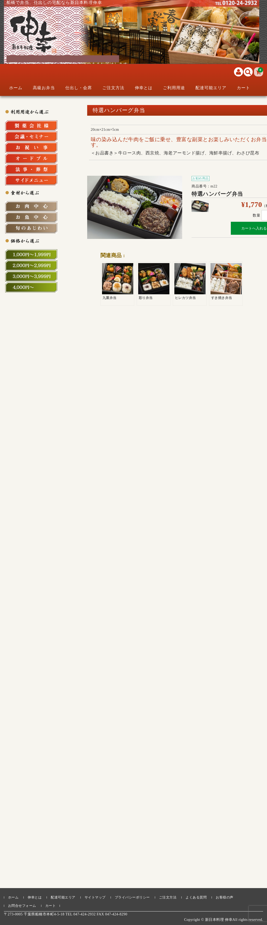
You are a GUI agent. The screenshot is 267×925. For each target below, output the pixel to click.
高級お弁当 (44, 88)
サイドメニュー (31, 180)
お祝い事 (31, 147)
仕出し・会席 (78, 88)
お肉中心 (31, 206)
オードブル (31, 158)
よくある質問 (196, 897)
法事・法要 (31, 169)
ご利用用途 (174, 88)
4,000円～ (31, 287)
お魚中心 (31, 217)
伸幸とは (143, 88)
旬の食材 (31, 228)
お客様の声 (224, 897)
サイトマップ (95, 897)
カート (243, 88)
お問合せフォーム (22, 906)
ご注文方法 (113, 88)
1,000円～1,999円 (31, 254)
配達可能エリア (210, 88)
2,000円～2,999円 (31, 265)
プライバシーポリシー (132, 897)
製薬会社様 (31, 125)
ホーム (15, 88)
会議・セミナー (31, 136)
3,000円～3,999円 (31, 276)
